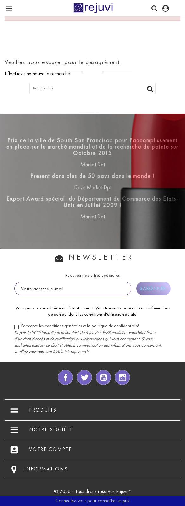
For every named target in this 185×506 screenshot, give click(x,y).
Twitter (84, 377)
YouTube (103, 377)
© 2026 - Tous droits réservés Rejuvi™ (92, 491)
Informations (46, 469)
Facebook (65, 377)
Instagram (122, 377)
